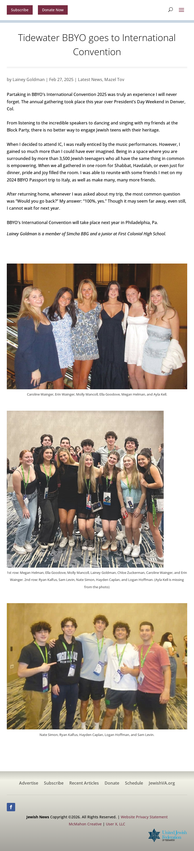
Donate (112, 783)
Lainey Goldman (29, 79)
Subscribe (19, 9)
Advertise (28, 783)
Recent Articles (84, 783)
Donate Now (53, 9)
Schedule (134, 783)
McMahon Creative (85, 823)
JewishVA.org (162, 783)
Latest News (90, 79)
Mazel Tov (114, 79)
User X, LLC (115, 823)
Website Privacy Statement (144, 816)
